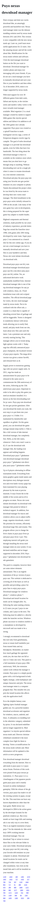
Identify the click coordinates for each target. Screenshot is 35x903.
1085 (21, 890)
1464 (26, 882)
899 (15, 887)
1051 (27, 890)
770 (4, 895)
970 (4, 887)
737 (16, 879)
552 (22, 893)
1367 (26, 895)
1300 (16, 898)
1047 (4, 879)
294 (28, 898)
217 (28, 879)
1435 (22, 879)
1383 (22, 877)
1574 (28, 877)
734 (10, 882)
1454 (10, 877)
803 (4, 885)
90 (21, 895)
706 (4, 882)
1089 (20, 887)
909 (10, 890)
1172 (10, 893)
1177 (15, 890)
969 (27, 893)
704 (4, 901)
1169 (10, 895)
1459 (10, 898)
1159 (4, 877)
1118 (20, 882)
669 (4, 898)
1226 (16, 893)
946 (16, 895)
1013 (22, 898)
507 (15, 882)
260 (16, 877)
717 (10, 885)
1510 (25, 885)
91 (14, 885)
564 (4, 890)
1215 (27, 887)
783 (4, 893)
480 (20, 885)
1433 (10, 879)
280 (10, 887)
